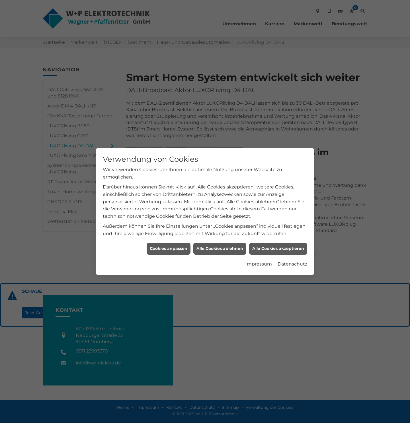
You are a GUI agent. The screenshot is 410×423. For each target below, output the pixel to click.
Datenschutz (292, 259)
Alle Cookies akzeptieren (278, 244)
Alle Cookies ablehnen (219, 244)
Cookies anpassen (168, 244)
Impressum (258, 259)
